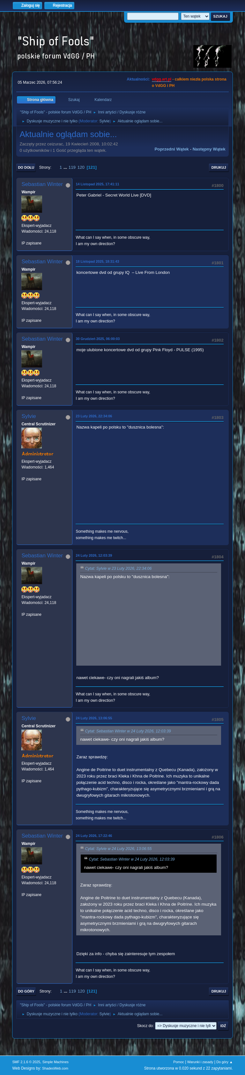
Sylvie (104, 121)
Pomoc (178, 1062)
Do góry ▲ (224, 1062)
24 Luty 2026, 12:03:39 (94, 555)
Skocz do (145, 1026)
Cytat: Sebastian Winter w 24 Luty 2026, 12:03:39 (128, 731)
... (65, 167)
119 (72, 167)
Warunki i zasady (200, 1062)
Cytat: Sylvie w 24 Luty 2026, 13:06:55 (118, 849)
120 (81, 167)
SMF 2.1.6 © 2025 (26, 1062)
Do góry (26, 991)
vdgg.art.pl (161, 79)
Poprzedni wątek (171, 149)
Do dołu (26, 167)
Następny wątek (209, 149)
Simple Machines (55, 1062)
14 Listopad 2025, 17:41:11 (97, 184)
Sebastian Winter (42, 184)
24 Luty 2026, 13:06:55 (94, 718)
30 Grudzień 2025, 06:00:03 (98, 339)
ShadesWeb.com (55, 1068)
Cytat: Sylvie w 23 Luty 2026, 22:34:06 (118, 568)
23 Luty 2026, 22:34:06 (94, 416)
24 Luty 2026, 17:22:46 (94, 836)
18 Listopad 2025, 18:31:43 (97, 261)
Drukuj (219, 167)
